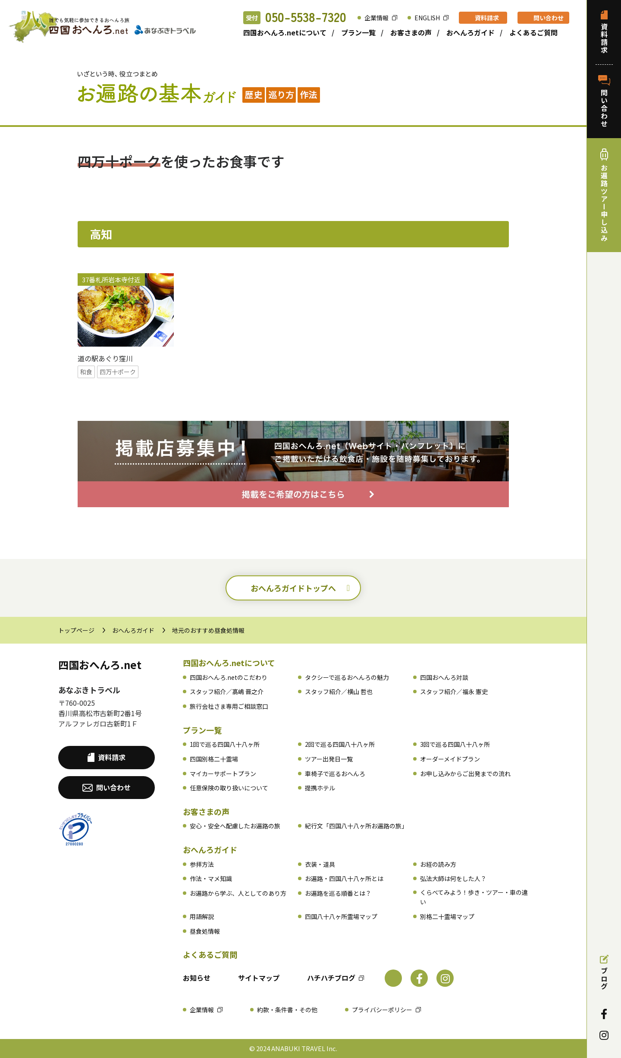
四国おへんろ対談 (444, 677)
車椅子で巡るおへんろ (335, 773)
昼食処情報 (205, 931)
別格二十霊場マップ (447, 916)
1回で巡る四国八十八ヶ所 (225, 744)
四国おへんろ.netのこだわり (228, 677)
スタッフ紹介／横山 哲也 (339, 691)
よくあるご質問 (533, 32)
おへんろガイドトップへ (293, 588)
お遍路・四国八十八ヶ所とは (344, 878)
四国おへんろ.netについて (284, 32)
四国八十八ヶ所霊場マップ (341, 916)
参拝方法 (202, 864)
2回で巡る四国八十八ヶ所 (340, 744)
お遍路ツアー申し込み (604, 195)
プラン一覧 (358, 32)
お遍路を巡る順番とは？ (338, 893)
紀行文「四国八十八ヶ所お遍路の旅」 (356, 825)
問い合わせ (548, 17)
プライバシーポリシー (382, 1009)
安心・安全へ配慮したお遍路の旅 (235, 825)
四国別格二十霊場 (214, 759)
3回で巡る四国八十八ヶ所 (455, 744)
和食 (86, 371)
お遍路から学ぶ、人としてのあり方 (238, 893)
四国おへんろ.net (99, 664)
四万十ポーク (118, 371)
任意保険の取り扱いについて (229, 787)
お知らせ (196, 978)
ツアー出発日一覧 (329, 759)
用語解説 (202, 916)
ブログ (604, 972)
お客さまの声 (411, 32)
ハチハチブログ (331, 978)
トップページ (76, 630)
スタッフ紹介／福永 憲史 (454, 691)
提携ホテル (320, 787)
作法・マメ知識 (211, 878)
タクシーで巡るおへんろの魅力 (347, 677)
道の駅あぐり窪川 (105, 358)
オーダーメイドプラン (450, 759)
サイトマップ (258, 978)
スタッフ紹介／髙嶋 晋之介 (226, 691)
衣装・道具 (320, 864)
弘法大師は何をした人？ (453, 878)
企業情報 (376, 17)
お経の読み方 (438, 864)
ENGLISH (427, 17)
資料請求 (487, 17)
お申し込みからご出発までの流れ (465, 773)
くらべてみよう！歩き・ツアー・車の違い (474, 897)
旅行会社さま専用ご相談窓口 (229, 706)
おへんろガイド (470, 32)
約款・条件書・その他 (287, 1009)
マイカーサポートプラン (223, 773)
